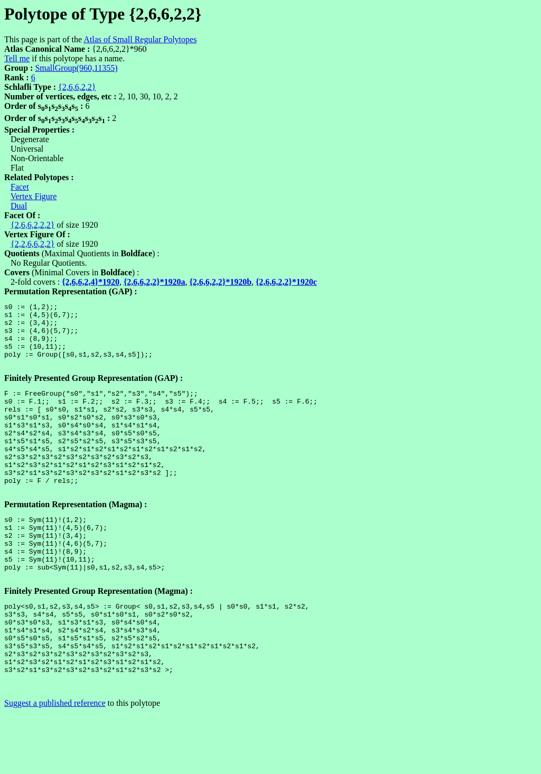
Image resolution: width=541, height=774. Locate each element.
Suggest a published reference (54, 764)
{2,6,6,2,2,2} (32, 224)
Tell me (17, 58)
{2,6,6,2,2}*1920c (286, 281)
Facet (20, 186)
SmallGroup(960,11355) (76, 67)
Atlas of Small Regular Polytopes (140, 39)
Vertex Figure (34, 196)
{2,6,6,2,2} (77, 86)
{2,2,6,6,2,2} (32, 243)
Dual (19, 205)
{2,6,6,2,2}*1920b (221, 281)
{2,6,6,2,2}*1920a (154, 281)
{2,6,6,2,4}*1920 (90, 281)
